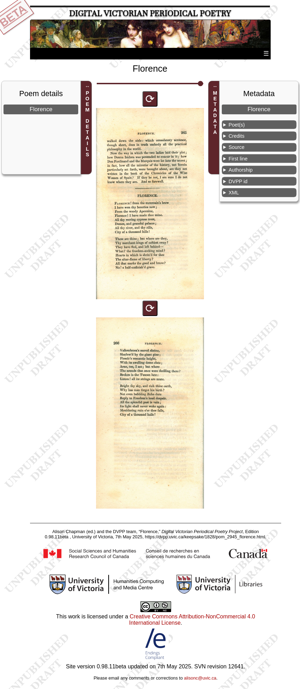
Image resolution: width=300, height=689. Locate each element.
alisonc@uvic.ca (200, 678)
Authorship (240, 170)
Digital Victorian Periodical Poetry (150, 13)
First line (237, 159)
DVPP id (237, 181)
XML (233, 192)
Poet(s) (236, 125)
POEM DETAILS (87, 124)
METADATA (215, 113)
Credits (236, 136)
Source (236, 147)
